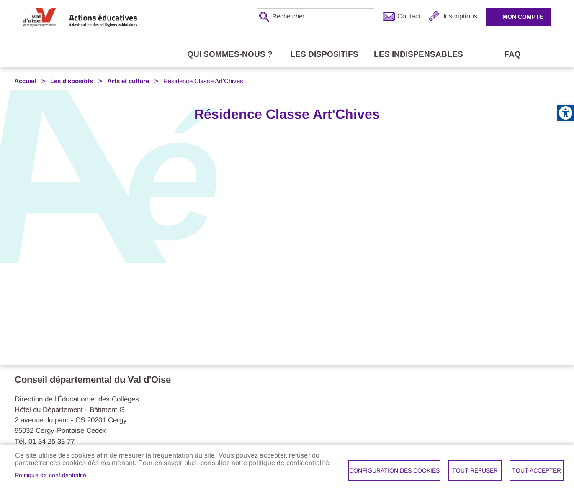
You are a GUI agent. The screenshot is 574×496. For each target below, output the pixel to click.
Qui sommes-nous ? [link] (230, 54)
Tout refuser (475, 470)
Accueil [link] (25, 81)
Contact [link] (408, 16)
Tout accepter (536, 470)
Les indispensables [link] (418, 54)
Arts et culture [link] (128, 81)
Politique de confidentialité (51, 475)
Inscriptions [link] (460, 16)
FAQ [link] (512, 54)
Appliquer (263, 16)
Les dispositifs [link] (324, 54)
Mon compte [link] (522, 16)
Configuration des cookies (394, 470)
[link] (565, 113)
